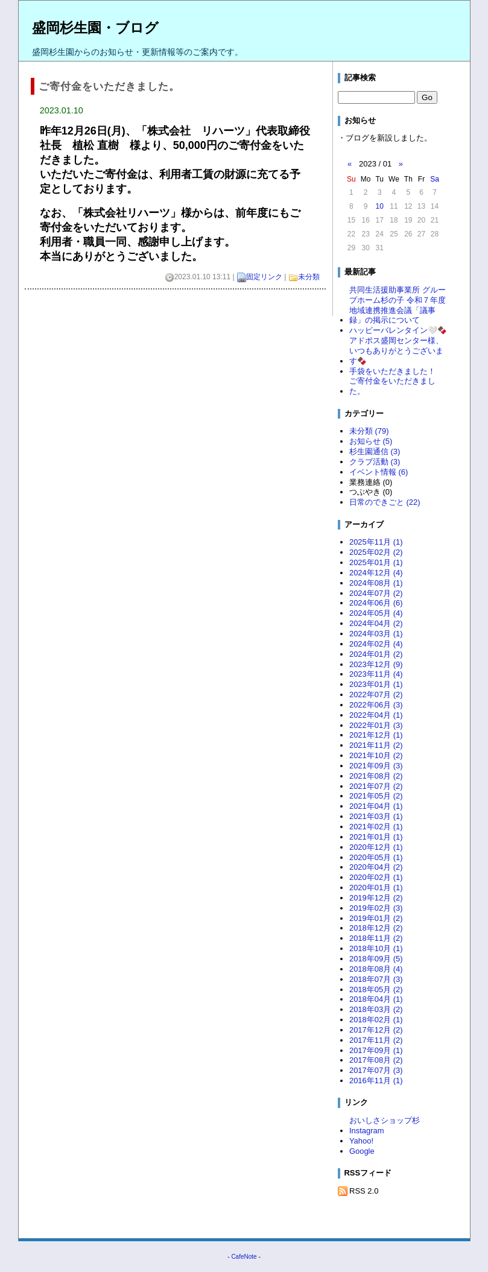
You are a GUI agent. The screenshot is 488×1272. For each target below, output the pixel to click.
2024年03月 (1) (376, 633)
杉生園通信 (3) (374, 451)
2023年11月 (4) (376, 674)
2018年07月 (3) (376, 979)
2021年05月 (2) (376, 795)
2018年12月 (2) (376, 927)
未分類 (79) (369, 430)
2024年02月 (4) (376, 643)
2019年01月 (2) (376, 918)
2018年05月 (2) (376, 989)
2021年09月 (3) (376, 765)
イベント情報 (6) (378, 471)
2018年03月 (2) (376, 1009)
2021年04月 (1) (376, 806)
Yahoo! (361, 1140)
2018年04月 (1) (376, 999)
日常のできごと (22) (384, 502)
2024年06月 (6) (376, 602)
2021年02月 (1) (376, 826)
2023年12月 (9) (376, 664)
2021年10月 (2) (376, 755)
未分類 (309, 277)
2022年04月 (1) (376, 715)
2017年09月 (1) (376, 1050)
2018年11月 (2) (376, 938)
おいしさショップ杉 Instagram (388, 1125)
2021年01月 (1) (376, 836)
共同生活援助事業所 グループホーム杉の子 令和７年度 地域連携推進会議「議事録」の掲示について (397, 305)
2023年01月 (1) (376, 684)
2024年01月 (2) (376, 654)
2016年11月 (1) (376, 1080)
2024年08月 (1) (376, 582)
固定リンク (264, 277)
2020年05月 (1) (376, 857)
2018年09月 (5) (376, 958)
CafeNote (243, 1256)
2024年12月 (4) (376, 572)
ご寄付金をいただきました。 (392, 386)
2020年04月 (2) (376, 867)
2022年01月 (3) (376, 725)
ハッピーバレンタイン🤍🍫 (398, 330)
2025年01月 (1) (376, 562)
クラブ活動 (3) (374, 461)
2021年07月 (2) (376, 786)
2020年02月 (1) (376, 877)
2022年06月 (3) (376, 704)
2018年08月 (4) (376, 968)
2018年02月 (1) (376, 1019)
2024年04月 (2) (376, 623)
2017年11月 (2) (376, 1040)
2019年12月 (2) (376, 897)
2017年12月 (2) (376, 1029)
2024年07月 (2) (376, 593)
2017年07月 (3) (376, 1070)
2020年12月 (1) (376, 847)
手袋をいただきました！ (392, 371)
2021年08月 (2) (376, 775)
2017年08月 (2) (376, 1060)
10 (380, 206)
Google (362, 1151)
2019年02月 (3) (376, 908)
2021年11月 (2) (376, 745)
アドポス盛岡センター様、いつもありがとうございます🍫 (396, 350)
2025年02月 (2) (376, 552)
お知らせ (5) (370, 441)
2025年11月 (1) (376, 541)
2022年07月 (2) (376, 694)
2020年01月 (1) (376, 887)
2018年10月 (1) (376, 948)
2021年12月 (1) (376, 734)
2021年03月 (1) (376, 816)
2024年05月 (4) (376, 613)
